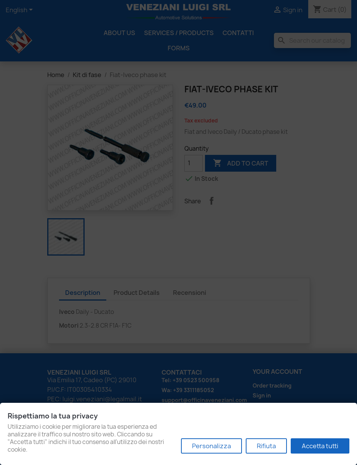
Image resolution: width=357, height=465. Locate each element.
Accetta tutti (320, 446)
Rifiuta (266, 446)
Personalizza (211, 446)
